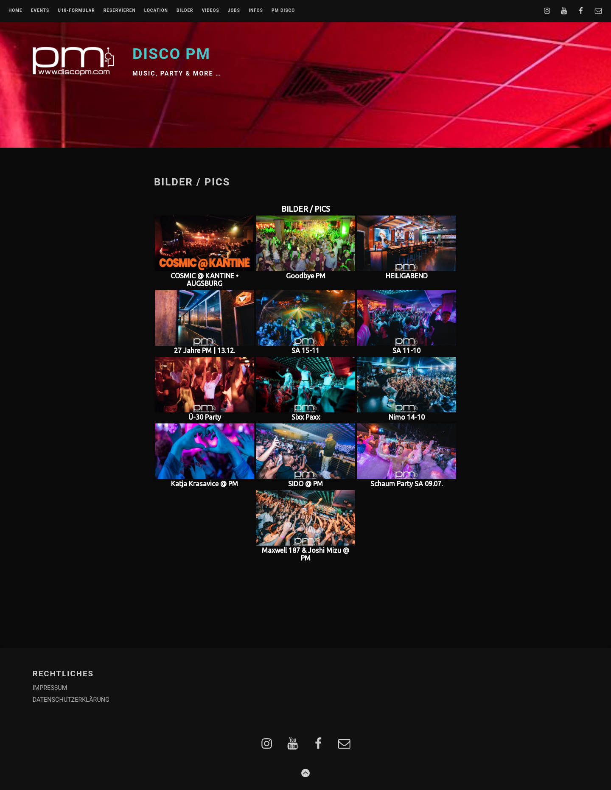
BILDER (185, 10)
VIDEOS (210, 10)
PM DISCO (283, 10)
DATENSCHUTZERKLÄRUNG (71, 699)
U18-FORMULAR (76, 10)
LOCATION (156, 10)
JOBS (234, 10)
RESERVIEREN (120, 10)
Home (15, 10)
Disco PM (171, 54)
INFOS (256, 10)
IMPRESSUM (50, 688)
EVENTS (40, 10)
